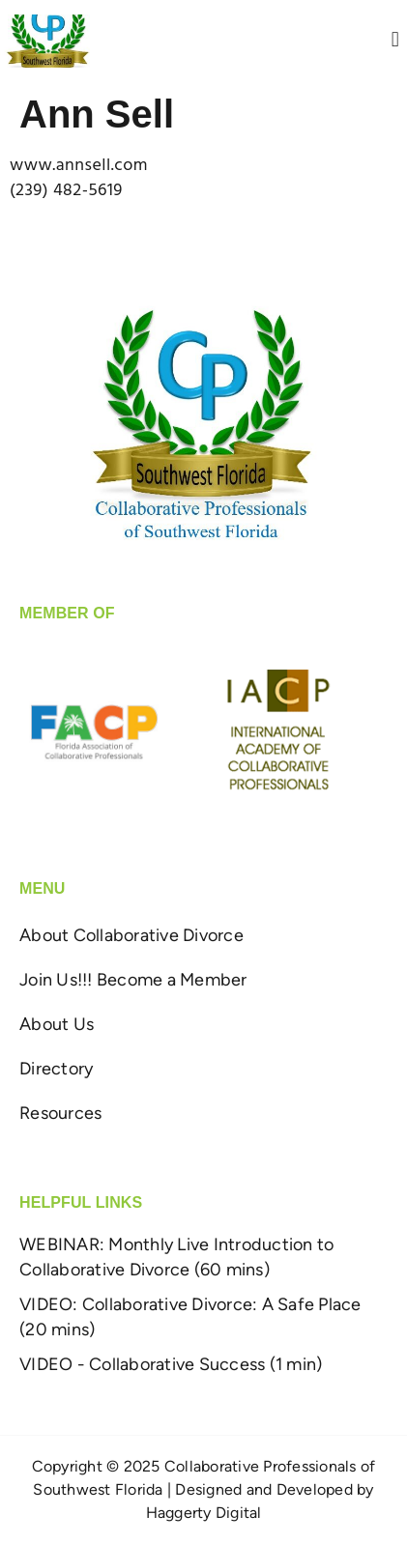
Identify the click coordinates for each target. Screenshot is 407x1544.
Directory (56, 1068)
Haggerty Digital (204, 1512)
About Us (56, 1024)
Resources (60, 1113)
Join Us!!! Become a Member (133, 979)
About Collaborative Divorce (131, 935)
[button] (395, 41)
